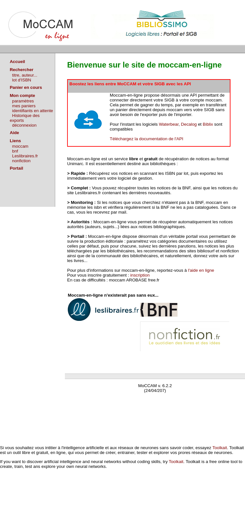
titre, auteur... (24, 75)
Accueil (17, 61)
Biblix (208, 124)
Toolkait (219, 447)
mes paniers (24, 105)
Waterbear (169, 124)
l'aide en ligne (201, 270)
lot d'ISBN (21, 80)
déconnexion (24, 125)
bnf (15, 151)
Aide (14, 132)
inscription (140, 275)
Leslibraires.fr (25, 155)
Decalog (189, 124)
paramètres (23, 101)
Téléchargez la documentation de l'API (146, 138)
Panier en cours (26, 87)
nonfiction (21, 160)
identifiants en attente (32, 110)
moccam (20, 146)
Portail (16, 168)
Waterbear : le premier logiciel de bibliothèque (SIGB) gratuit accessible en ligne (141, 399)
